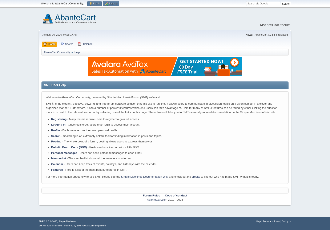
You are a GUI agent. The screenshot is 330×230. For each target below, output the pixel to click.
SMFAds (43, 226)
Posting (56, 141)
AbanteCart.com (157, 199)
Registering (59, 119)
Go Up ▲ (286, 221)
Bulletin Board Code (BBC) (69, 147)
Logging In (58, 124)
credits (196, 176)
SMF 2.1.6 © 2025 (48, 221)
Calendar (57, 164)
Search (55, 136)
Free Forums (56, 226)
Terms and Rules (271, 221)
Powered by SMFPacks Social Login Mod (85, 225)
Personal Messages (64, 152)
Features (57, 169)
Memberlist (58, 158)
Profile (55, 130)
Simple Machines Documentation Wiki (144, 176)
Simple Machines (67, 221)
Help (258, 221)
